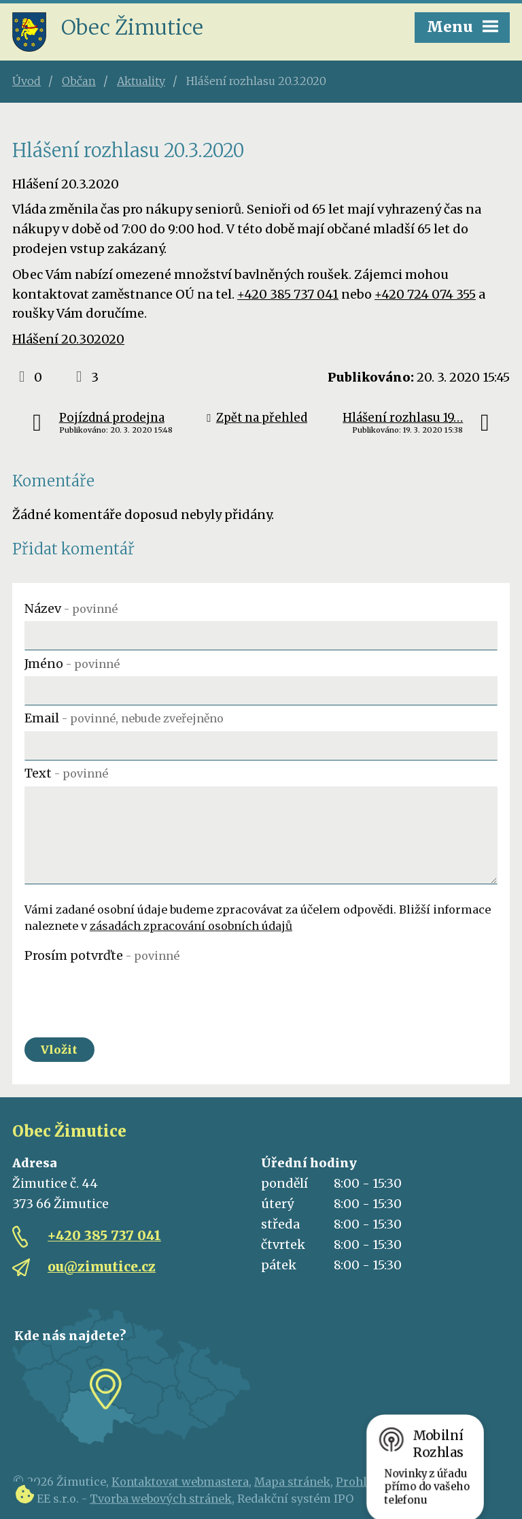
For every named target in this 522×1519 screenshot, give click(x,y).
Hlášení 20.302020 (68, 339)
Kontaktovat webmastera (180, 1481)
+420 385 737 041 (287, 294)
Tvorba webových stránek (161, 1498)
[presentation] (127, 995)
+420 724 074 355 (425, 294)
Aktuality (141, 81)
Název (71, 608)
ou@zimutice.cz (102, 1266)
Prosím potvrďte (101, 955)
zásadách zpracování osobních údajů (191, 926)
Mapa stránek (292, 1481)
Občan (79, 81)
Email (124, 718)
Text (66, 773)
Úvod (26, 81)
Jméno (72, 663)
